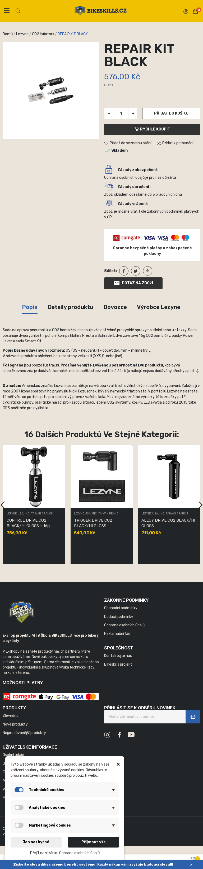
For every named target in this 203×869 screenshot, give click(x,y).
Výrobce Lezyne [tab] (158, 307)
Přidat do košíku (171, 113)
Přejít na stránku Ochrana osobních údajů (65, 853)
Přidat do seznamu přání (127, 143)
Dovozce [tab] (115, 307)
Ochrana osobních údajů (124, 625)
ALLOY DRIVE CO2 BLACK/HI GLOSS (168, 523)
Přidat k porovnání (175, 143)
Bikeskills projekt (118, 664)
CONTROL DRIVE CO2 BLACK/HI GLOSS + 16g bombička (28, 523)
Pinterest (147, 271)
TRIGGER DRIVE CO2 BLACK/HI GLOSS (93, 523)
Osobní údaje (13, 755)
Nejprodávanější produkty (24, 733)
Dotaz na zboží (133, 283)
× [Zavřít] (191, 864)
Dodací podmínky (118, 616)
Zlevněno (11, 715)
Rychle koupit (152, 129)
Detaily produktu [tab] (70, 307)
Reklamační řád (117, 633)
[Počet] (120, 113)
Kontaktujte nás (118, 655)
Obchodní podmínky (120, 608)
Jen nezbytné (36, 842)
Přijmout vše (93, 842)
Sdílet (123, 271)
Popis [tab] (30, 307)
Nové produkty (15, 724)
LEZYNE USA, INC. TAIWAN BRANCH (30, 513)
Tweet (135, 271)
